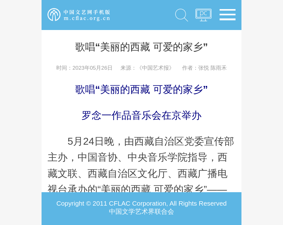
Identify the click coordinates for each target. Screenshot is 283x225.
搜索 (182, 15)
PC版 (203, 17)
